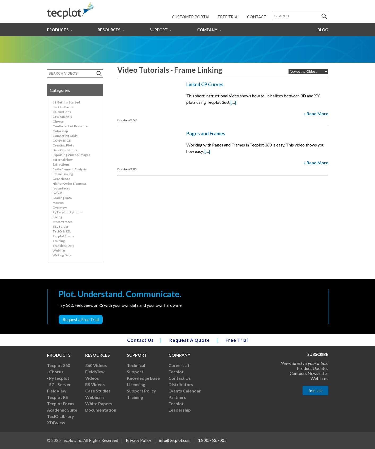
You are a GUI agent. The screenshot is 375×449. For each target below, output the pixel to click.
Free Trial (229, 16)
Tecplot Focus (63, 236)
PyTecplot (59, 378)
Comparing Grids (65, 136)
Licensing (136, 384)
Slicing (57, 217)
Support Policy (141, 390)
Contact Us (140, 340)
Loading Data (62, 198)
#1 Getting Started (66, 102)
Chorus (58, 121)
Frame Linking (63, 174)
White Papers (98, 403)
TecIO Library (60, 416)
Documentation (100, 409)
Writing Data (62, 255)
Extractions (61, 164)
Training (59, 241)
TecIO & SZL (62, 231)
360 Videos (96, 365)
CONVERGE (62, 141)
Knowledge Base (143, 378)
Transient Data (63, 246)
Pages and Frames (205, 133)
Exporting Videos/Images (71, 155)
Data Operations (65, 150)
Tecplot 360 (58, 365)
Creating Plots (63, 145)
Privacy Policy (138, 440)
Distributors (181, 384)
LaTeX (57, 193)
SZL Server (60, 226)
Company (207, 29)
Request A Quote (189, 340)
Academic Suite (62, 409)
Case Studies (98, 390)
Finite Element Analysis (70, 169)
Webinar (59, 250)
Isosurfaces (61, 188)
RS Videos (95, 384)
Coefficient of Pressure (70, 126)
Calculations (62, 112)
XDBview (56, 422)
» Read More (316, 113)
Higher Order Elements (70, 183)
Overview (60, 207)
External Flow (62, 160)
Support (158, 29)
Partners (177, 397)
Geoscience (61, 179)
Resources (109, 29)
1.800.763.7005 (212, 440)
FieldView (56, 390)
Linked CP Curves (204, 84)
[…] (233, 102)
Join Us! (315, 390)
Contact (256, 16)
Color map (60, 131)
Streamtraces (62, 222)
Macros (58, 203)
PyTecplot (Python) (67, 212)
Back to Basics (63, 107)
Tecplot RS (57, 397)
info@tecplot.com (174, 440)
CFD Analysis (62, 117)
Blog (322, 29)
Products (57, 29)
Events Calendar (185, 390)
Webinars (95, 397)
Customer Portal (191, 16)
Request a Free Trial (81, 319)
